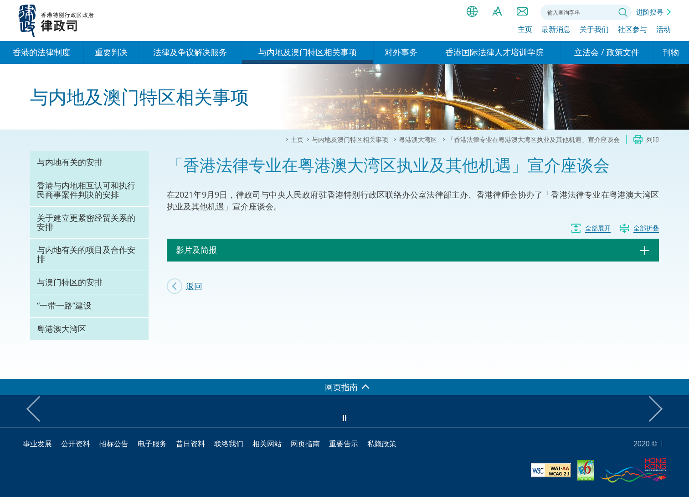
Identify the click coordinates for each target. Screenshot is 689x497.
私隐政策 (381, 444)
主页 (525, 31)
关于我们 (594, 31)
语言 (472, 11)
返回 (194, 286)
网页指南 (305, 444)
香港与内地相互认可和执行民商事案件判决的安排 (86, 190)
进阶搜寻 (649, 11)
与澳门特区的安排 (70, 282)
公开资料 (75, 444)
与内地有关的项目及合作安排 (86, 254)
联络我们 (522, 11)
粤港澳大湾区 (61, 328)
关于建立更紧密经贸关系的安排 (86, 222)
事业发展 (37, 444)
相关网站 (267, 444)
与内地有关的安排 (70, 162)
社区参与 (632, 31)
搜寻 (623, 12)
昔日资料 (190, 444)
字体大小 (497, 11)
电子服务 (152, 444)
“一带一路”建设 (64, 305)
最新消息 (556, 31)
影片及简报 (196, 249)
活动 (663, 31)
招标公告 (114, 444)
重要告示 (343, 444)
